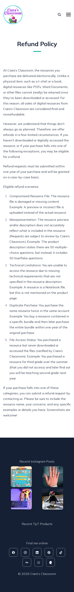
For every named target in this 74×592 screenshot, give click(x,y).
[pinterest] (49, 552)
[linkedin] (37, 552)
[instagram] (25, 552)
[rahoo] (50, 562)
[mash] (38, 562)
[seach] (59, 14)
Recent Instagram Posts (37, 461)
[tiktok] (60, 552)
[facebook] (13, 552)
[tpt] (26, 562)
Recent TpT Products (37, 524)
